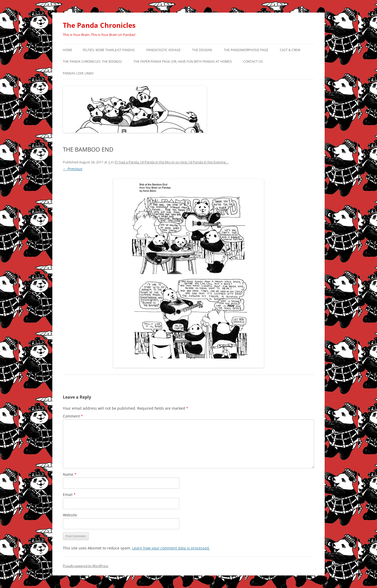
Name (69, 474)
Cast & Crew (290, 50)
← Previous (72, 168)
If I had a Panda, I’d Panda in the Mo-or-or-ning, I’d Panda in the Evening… (171, 162)
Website (70, 514)
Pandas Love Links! (78, 73)
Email (69, 494)
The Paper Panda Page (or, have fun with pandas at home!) (183, 61)
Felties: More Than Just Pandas (109, 50)
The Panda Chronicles (99, 25)
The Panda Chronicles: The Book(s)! (92, 61)
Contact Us (253, 61)
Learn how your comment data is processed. (171, 548)
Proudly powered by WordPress (85, 566)
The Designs (202, 50)
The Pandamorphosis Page (246, 50)
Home (67, 50)
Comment (73, 416)
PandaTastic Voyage (163, 50)
